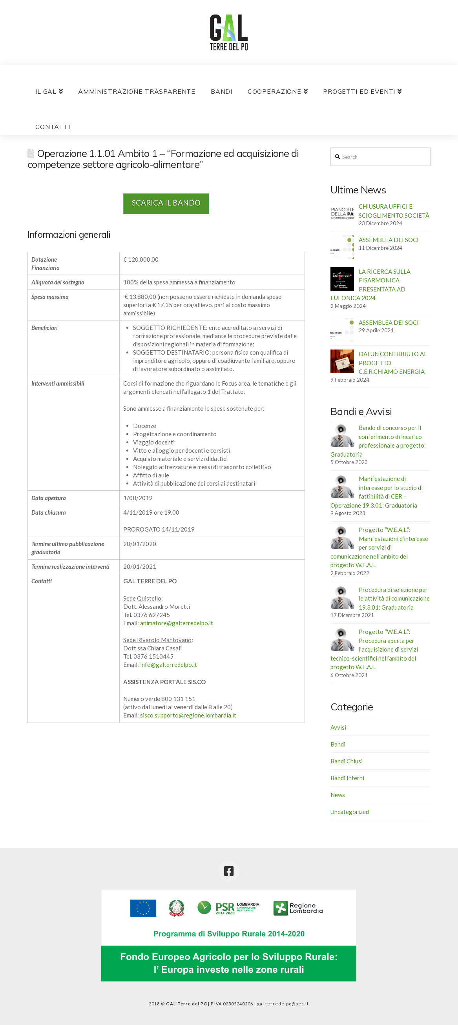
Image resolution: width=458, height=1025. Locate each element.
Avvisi (338, 727)
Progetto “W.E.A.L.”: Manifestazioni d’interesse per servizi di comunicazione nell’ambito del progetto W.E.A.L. (379, 547)
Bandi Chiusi (346, 761)
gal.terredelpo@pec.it (283, 1003)
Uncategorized (349, 811)
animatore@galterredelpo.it (176, 622)
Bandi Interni (347, 777)
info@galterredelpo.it (168, 664)
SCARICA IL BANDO (166, 202)
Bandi (337, 744)
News (337, 794)
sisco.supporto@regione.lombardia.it (188, 715)
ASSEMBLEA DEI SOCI (389, 239)
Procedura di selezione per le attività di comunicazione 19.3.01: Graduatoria (394, 598)
